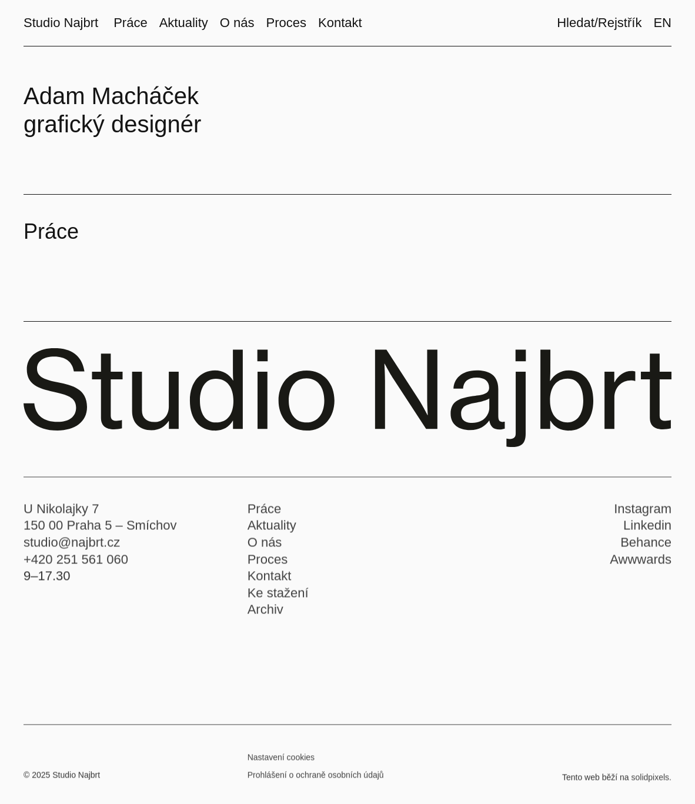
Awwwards (640, 563)
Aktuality (272, 529)
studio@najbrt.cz (72, 546)
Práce (264, 512)
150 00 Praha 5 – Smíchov (100, 529)
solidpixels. (651, 781)
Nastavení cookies (281, 761)
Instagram (642, 512)
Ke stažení (278, 596)
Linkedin (647, 529)
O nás (265, 546)
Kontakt (270, 579)
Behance (645, 546)
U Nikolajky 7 (61, 512)
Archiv (265, 613)
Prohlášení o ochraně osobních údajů (316, 778)
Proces (268, 563)
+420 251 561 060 (76, 563)
